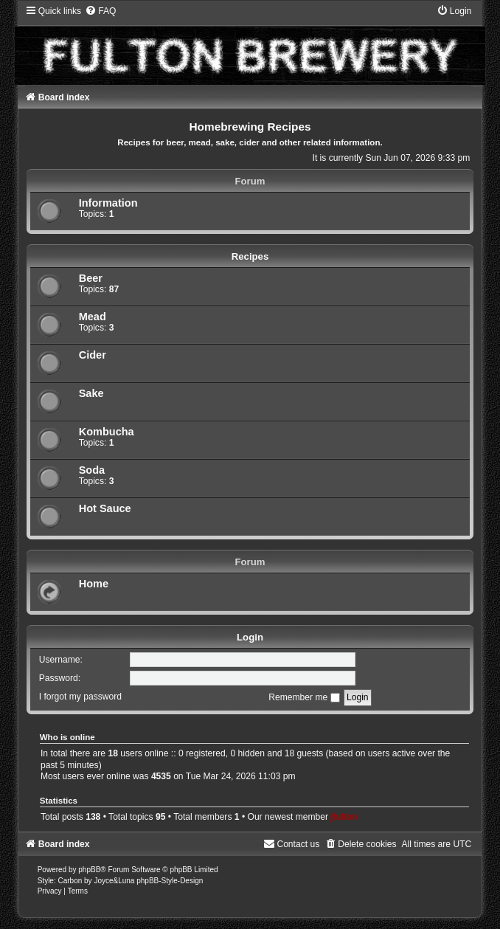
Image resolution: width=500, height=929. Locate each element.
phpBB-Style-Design (169, 881)
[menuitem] (100, 11)
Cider (92, 355)
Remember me (303, 697)
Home (93, 584)
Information (108, 203)
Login (250, 637)
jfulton (344, 817)
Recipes (250, 256)
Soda (92, 470)
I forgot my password (80, 697)
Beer (91, 278)
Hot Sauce (105, 508)
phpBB (89, 870)
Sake (91, 393)
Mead (92, 316)
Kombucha (106, 432)
